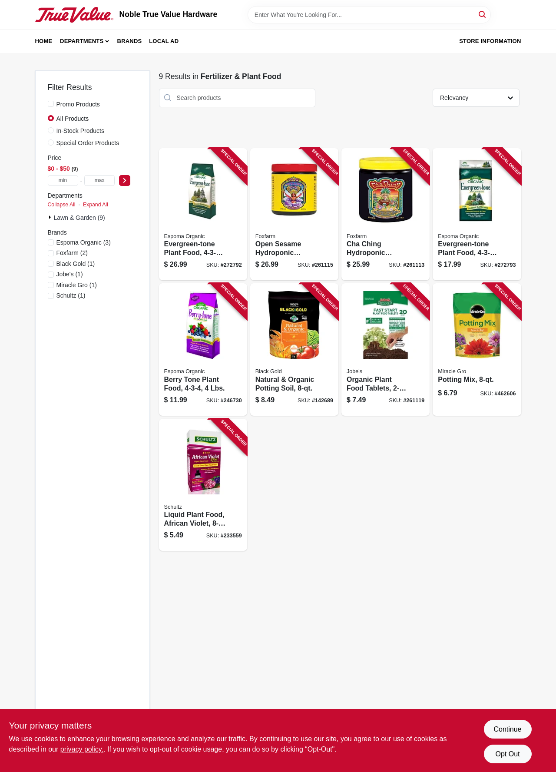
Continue (507, 729)
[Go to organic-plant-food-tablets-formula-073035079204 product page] (385, 349)
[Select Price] (124, 180)
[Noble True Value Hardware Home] (74, 15)
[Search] (483, 14)
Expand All (95, 205)
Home (44, 41)
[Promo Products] (51, 104)
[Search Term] (369, 14)
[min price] (63, 180)
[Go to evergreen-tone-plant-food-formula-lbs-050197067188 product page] (203, 214)
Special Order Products (87, 143)
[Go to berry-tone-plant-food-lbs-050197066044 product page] (203, 349)
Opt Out (507, 754)
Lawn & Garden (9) (79, 217)
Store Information (490, 41)
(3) (83, 242)
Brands (129, 41)
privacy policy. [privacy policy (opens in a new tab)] (81, 749)
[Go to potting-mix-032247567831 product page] (477, 349)
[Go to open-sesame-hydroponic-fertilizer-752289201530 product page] (294, 214)
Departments (81, 41)
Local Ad (164, 41)
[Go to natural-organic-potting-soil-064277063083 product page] (294, 349)
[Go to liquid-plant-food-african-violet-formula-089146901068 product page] (203, 485)
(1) (75, 263)
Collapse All (62, 205)
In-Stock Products (80, 131)
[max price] (99, 180)
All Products (72, 118)
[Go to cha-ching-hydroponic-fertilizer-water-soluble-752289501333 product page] (385, 214)
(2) (72, 252)
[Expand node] (51, 217)
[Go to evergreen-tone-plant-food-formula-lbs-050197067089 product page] (477, 214)
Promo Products (78, 104)
